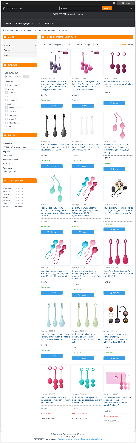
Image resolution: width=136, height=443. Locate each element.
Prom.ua (81, 434)
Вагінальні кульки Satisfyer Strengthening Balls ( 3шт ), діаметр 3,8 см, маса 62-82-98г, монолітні (86, 275)
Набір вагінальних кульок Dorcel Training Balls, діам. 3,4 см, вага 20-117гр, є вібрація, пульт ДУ (118, 210)
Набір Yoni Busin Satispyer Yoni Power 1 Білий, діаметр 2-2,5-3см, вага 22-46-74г (86, 147)
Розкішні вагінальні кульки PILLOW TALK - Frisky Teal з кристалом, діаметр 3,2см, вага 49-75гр (55, 212)
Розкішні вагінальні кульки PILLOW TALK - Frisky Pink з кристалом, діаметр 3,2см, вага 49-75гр (117, 148)
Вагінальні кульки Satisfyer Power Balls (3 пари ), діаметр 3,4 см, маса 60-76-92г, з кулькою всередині (85, 212)
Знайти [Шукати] (107, 8)
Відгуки (7, 55)
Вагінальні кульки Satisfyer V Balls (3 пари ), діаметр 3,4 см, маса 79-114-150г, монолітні (54, 273)
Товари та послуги (14, 30)
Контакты (49, 23)
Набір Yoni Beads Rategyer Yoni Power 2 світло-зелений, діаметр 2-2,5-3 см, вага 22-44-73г (86, 338)
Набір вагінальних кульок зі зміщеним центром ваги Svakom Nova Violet (118, 84)
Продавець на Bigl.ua (68, 436)
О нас (38, 23)
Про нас (7, 50)
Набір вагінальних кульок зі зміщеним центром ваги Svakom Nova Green (87, 400)
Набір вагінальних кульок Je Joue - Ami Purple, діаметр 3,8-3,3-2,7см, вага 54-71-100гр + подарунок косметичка (54, 85)
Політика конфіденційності (91, 439)
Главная (7, 23)
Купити (53, 106)
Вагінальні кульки (32, 30)
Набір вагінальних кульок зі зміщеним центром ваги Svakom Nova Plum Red (56, 400)
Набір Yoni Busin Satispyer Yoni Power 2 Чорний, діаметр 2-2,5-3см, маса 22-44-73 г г (55, 147)
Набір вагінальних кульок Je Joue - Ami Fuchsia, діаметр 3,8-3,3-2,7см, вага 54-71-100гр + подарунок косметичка (86, 85)
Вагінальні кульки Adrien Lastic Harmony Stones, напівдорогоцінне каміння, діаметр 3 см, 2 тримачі (117, 338)
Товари (7, 45)
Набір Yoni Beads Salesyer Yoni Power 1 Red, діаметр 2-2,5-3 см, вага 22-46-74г (118, 273)
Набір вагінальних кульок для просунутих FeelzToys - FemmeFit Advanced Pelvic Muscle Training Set (117, 401)
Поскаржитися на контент (68, 439)
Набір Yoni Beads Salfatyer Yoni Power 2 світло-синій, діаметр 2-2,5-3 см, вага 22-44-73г (55, 337)
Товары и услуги (22, 23)
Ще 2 (10, 126)
